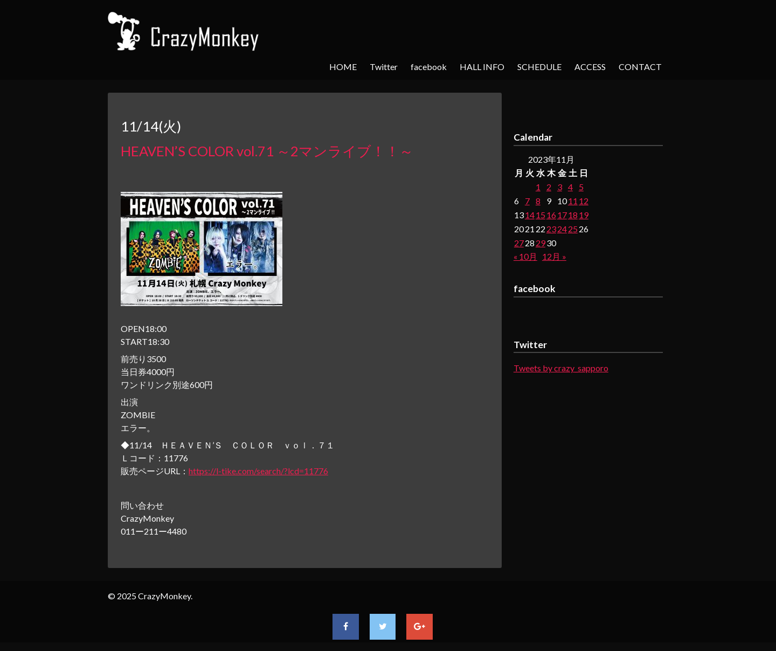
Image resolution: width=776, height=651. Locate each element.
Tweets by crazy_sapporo (561, 368)
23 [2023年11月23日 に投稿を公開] (551, 229)
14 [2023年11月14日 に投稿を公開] (530, 215)
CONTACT (640, 66)
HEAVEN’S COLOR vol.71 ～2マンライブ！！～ (267, 151)
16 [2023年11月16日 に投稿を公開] (551, 215)
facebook (429, 66)
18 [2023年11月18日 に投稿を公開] (573, 215)
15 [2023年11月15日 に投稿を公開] (540, 215)
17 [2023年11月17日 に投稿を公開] (562, 215)
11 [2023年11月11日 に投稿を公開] (573, 201)
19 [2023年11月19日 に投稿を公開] (583, 215)
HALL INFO (482, 66)
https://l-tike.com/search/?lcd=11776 (258, 471)
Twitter (384, 66)
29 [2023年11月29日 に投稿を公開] (540, 243)
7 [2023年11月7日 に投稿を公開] (527, 201)
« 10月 (525, 256)
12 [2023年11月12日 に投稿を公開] (583, 201)
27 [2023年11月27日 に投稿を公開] (519, 243)
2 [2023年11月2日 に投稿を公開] (548, 187)
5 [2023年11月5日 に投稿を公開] (581, 187)
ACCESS (590, 66)
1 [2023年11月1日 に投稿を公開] (538, 187)
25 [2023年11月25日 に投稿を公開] (573, 229)
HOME (343, 66)
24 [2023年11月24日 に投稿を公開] (562, 229)
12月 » (554, 256)
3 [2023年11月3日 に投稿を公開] (559, 187)
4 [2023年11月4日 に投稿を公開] (570, 187)
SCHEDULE (539, 66)
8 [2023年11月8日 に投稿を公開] (538, 201)
